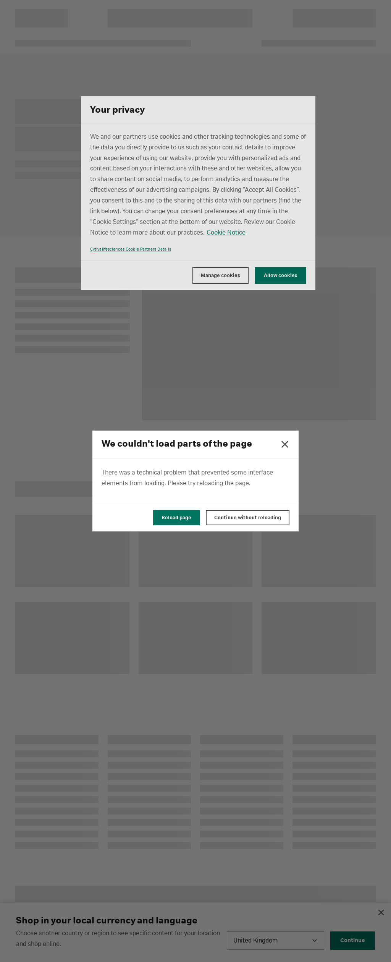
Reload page (176, 517)
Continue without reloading (247, 517)
